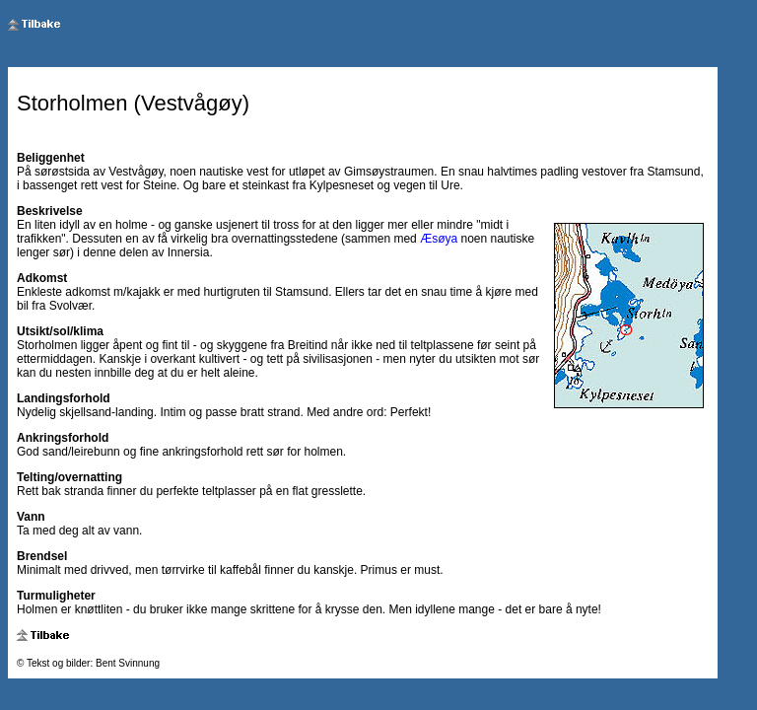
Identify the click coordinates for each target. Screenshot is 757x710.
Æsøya (438, 239)
